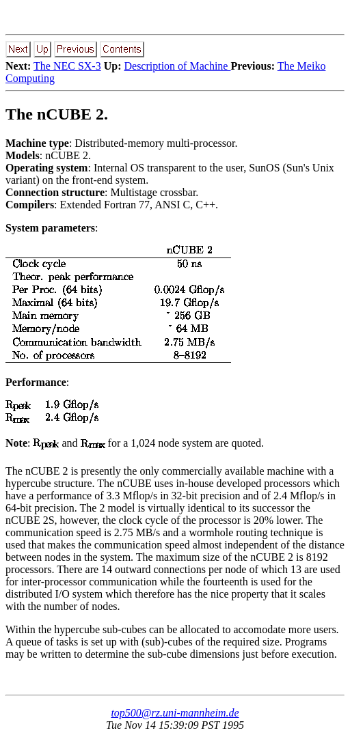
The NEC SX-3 (67, 66)
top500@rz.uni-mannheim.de (175, 713)
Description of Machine (177, 66)
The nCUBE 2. (56, 114)
